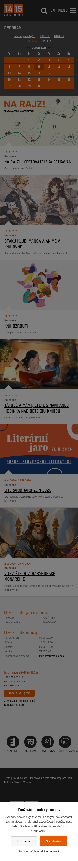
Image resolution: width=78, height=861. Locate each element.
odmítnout (52, 851)
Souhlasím (53, 841)
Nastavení (24, 841)
